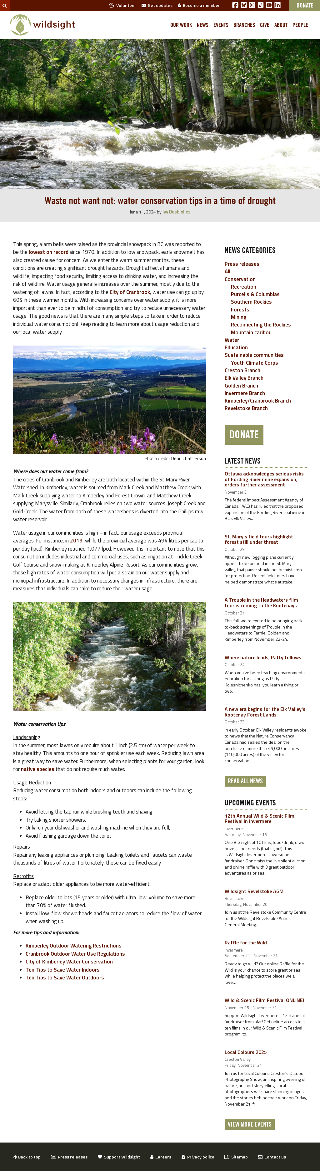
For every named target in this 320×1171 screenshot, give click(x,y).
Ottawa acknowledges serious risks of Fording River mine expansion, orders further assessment (264, 479)
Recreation (243, 287)
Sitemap (236, 1156)
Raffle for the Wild (246, 942)
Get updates (157, 5)
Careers (160, 1156)
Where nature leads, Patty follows (263, 657)
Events (220, 25)
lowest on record (48, 252)
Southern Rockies (251, 302)
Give (264, 25)
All (227, 271)
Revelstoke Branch (246, 408)
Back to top (27, 1156)
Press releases (242, 264)
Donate (244, 434)
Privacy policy (198, 1156)
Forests (240, 310)
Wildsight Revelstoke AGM (254, 891)
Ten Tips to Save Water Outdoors (65, 977)
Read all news (245, 781)
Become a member (199, 5)
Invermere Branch (245, 393)
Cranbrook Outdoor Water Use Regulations (75, 954)
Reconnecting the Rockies (261, 325)
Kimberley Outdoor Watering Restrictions (74, 946)
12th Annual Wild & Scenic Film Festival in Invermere (259, 818)
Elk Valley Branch (244, 378)
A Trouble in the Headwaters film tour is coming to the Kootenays (261, 602)
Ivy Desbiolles (176, 211)
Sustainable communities (254, 355)
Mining (238, 317)
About (281, 25)
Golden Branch (241, 386)
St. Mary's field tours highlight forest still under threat (259, 539)
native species (37, 769)
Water (232, 340)
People (300, 25)
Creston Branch (242, 370)
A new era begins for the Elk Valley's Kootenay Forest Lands (265, 711)
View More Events (250, 1125)
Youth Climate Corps (254, 363)
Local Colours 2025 (246, 1052)
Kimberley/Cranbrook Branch (258, 401)
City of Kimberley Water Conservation (69, 962)
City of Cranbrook (130, 292)
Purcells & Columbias (255, 294)
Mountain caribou (251, 332)
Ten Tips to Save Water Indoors (63, 970)
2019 (76, 541)
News (202, 25)
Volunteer (122, 5)
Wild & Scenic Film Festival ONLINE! (264, 1000)
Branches (244, 25)
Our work (181, 25)
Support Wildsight (119, 1156)
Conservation (240, 279)
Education (236, 347)
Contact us (272, 1156)
